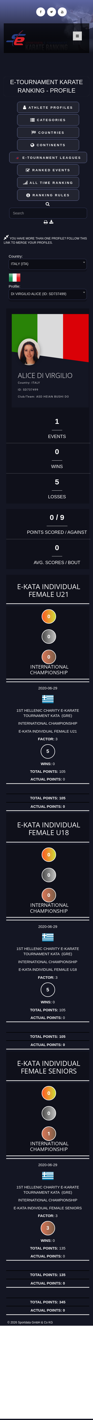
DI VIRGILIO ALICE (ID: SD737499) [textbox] (38, 294)
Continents (48, 145)
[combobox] (48, 265)
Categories (48, 120)
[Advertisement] (46, 1372)
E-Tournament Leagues (48, 158)
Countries (47, 133)
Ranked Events (48, 170)
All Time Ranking (48, 183)
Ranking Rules (48, 195)
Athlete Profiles (48, 107)
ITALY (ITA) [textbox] (20, 264)
